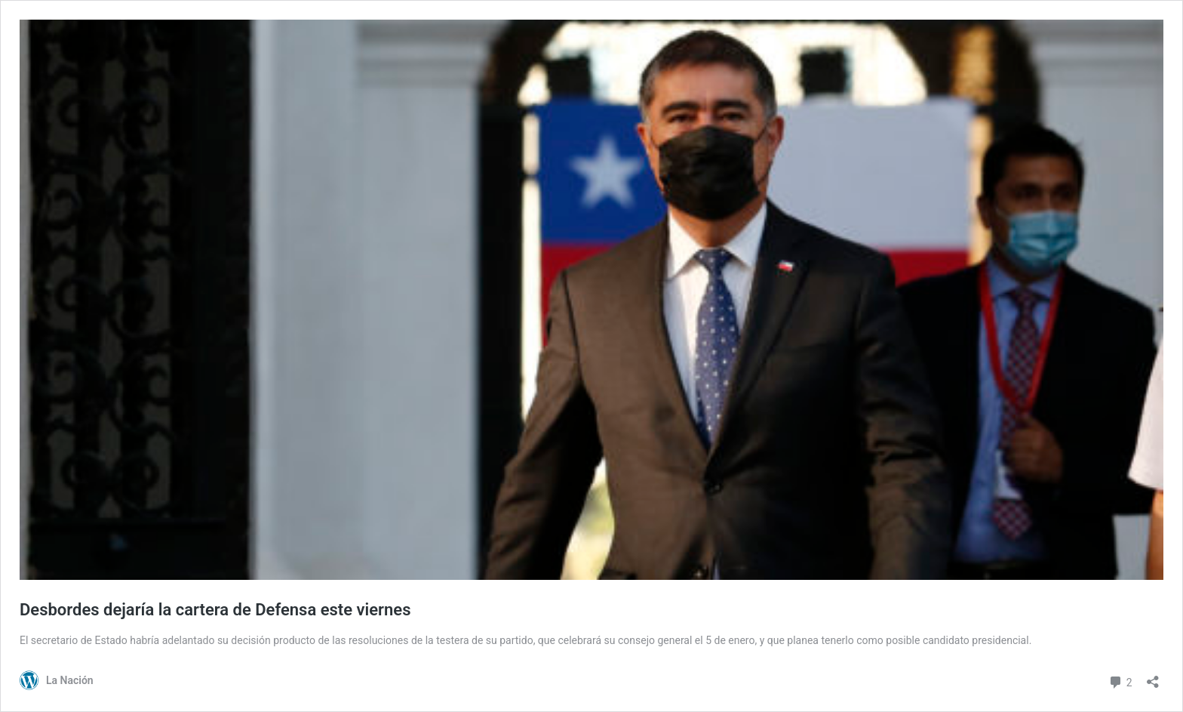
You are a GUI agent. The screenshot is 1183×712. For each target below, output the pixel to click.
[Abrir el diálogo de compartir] (1152, 677)
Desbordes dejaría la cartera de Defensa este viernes (215, 609)
